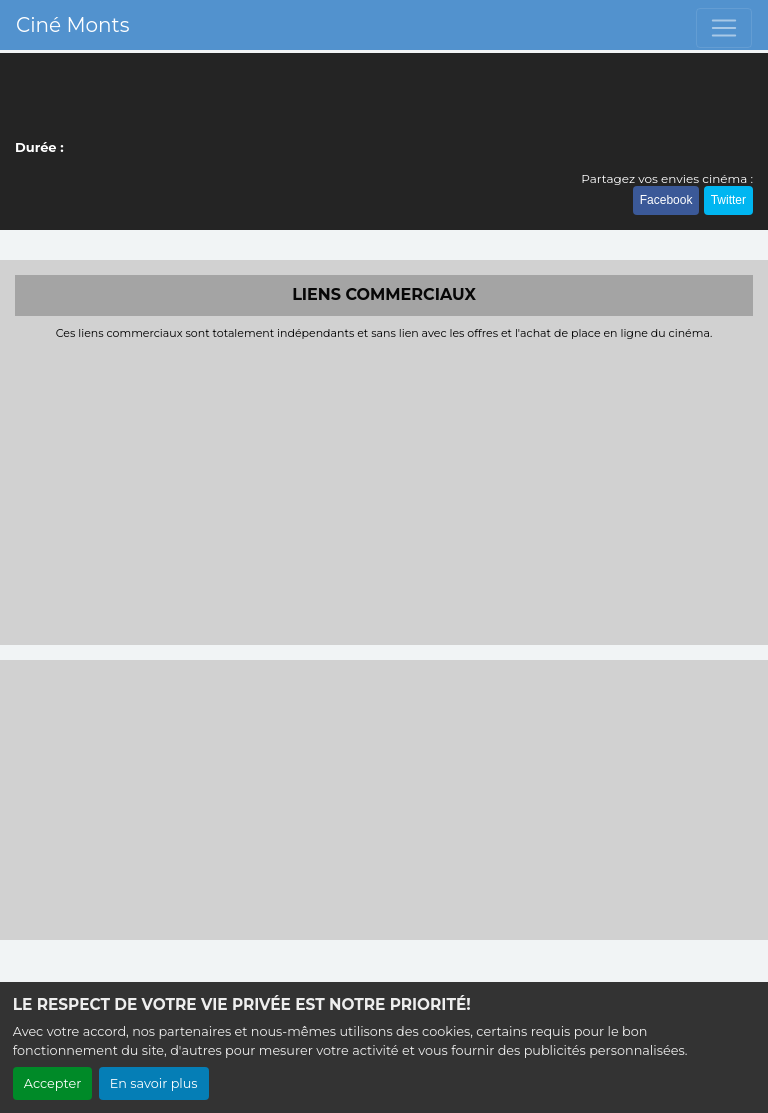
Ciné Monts (72, 25)
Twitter (728, 200)
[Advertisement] (384, 490)
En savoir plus (154, 1083)
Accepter (53, 1083)
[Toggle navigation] (724, 28)
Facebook (666, 200)
